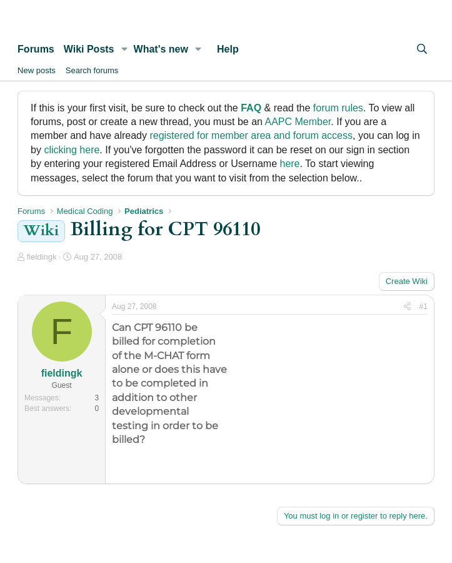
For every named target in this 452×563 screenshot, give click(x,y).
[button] (124, 49)
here (289, 163)
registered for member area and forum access (251, 135)
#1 (423, 306)
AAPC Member (298, 121)
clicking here (71, 150)
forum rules (338, 108)
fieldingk (42, 256)
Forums (36, 49)
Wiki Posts (89, 49)
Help (228, 49)
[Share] (407, 307)
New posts (37, 70)
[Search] (421, 49)
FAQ (251, 108)
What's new (161, 49)
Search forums (92, 70)
